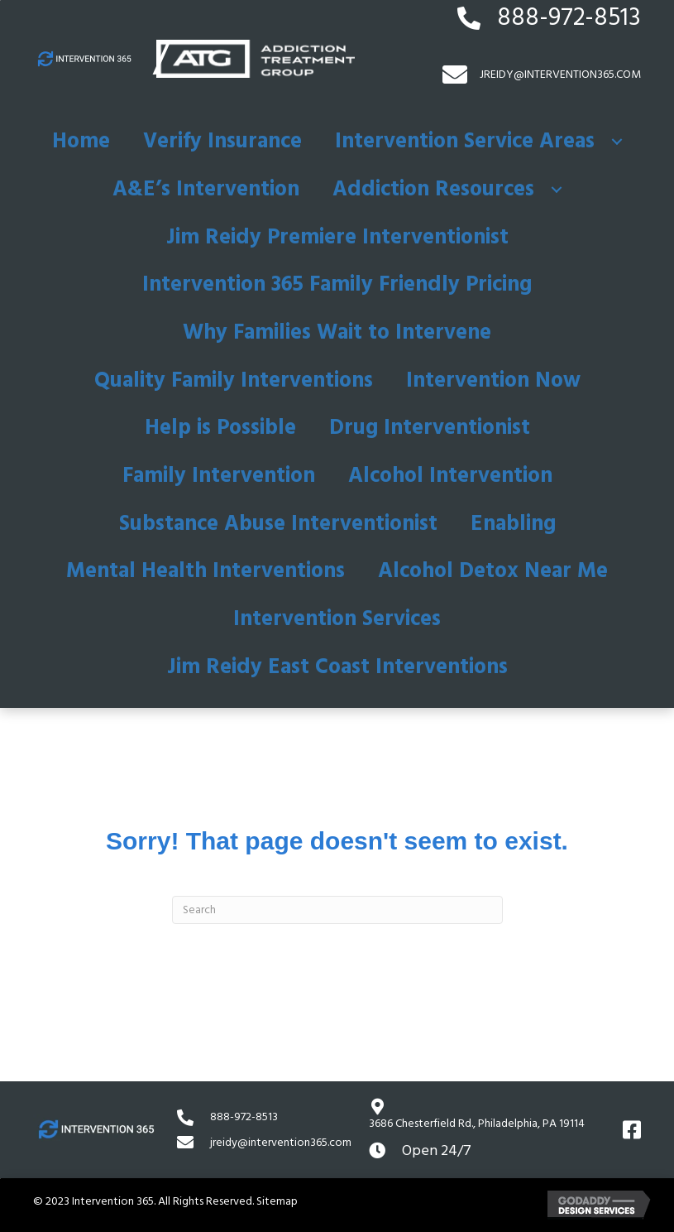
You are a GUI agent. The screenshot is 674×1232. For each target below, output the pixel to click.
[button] (617, 141)
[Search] (337, 910)
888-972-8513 (569, 18)
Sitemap (277, 1201)
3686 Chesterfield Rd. (477, 1123)
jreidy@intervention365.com (280, 1142)
